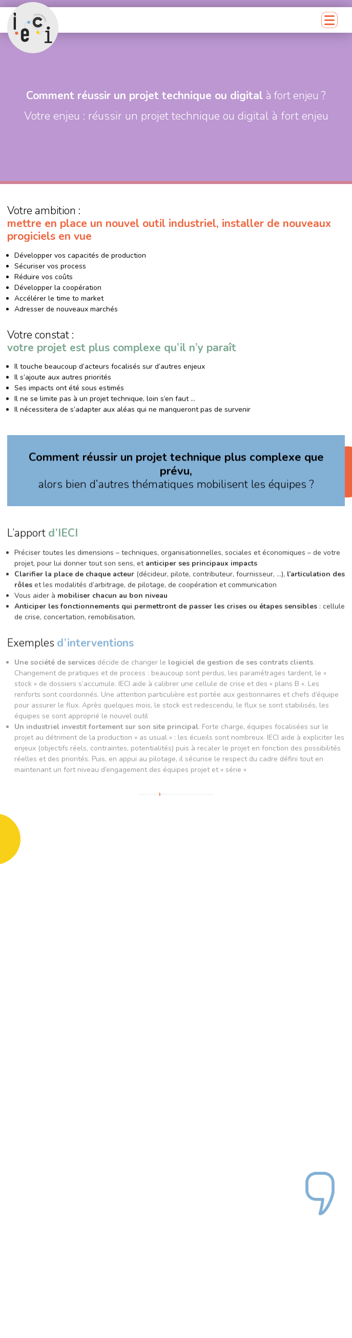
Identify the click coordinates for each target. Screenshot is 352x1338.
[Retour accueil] (32, 27)
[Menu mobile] (329, 20)
